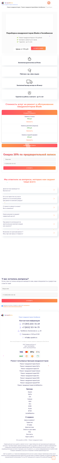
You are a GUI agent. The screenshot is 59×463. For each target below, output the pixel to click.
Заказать (29, 122)
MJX (30, 401)
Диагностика (29, 427)
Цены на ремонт (29, 420)
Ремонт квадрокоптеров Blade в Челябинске (33, 7)
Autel (30, 408)
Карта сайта (30, 436)
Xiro (30, 404)
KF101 (30, 411)
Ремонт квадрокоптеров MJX (30, 373)
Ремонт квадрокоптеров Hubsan (30, 371)
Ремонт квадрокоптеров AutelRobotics (30, 385)
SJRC (30, 406)
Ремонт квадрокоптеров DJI (30, 368)
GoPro (30, 394)
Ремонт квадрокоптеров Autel (30, 380)
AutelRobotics (30, 413)
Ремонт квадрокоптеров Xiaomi (30, 364)
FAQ (29, 432)
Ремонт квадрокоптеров (13, 7)
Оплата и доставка (29, 429)
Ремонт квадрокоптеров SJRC (30, 378)
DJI (30, 396)
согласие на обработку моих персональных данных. (16, 306)
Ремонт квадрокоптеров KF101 (30, 383)
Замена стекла (30, 116)
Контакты (29, 434)
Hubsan (30, 399)
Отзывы (29, 425)
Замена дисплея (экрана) (29, 126)
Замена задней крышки (29, 135)
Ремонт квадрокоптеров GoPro (30, 366)
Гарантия (29, 422)
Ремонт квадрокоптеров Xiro (30, 375)
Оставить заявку (38, 48)
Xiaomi (30, 392)
